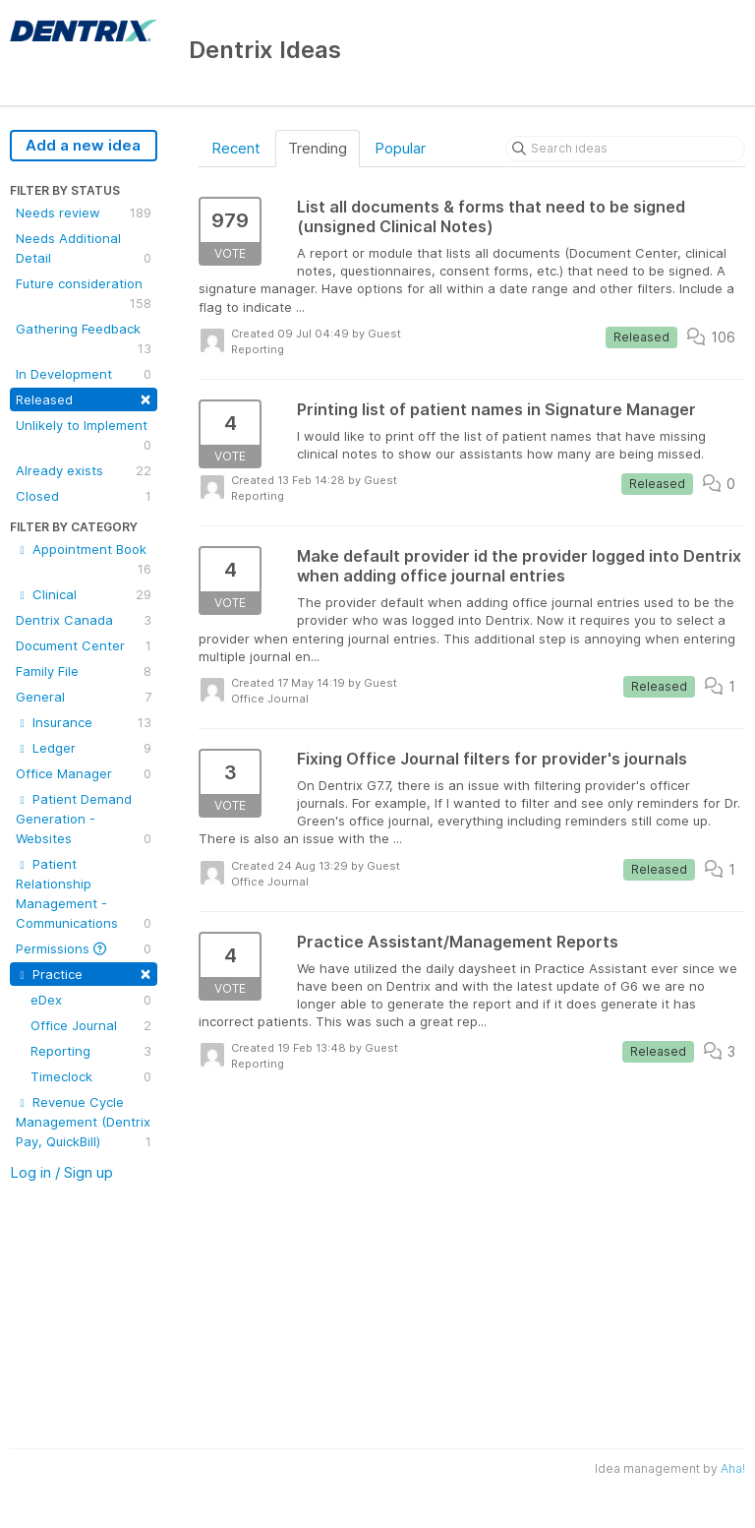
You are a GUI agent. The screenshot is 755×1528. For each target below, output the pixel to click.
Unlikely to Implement (83, 436)
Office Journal (90, 1025)
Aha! (733, 1468)
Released (83, 398)
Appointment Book (83, 560)
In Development (83, 374)
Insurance (83, 722)
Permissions (83, 948)
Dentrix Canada (83, 620)
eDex (90, 999)
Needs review (83, 212)
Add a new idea (83, 145)
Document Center (83, 645)
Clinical (83, 594)
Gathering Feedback (83, 339)
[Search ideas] (625, 148)
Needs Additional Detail (83, 249)
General (83, 696)
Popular (400, 148)
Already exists (83, 470)
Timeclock (90, 1076)
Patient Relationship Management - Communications (83, 894)
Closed (83, 496)
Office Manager (83, 773)
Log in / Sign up (61, 1172)
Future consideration (83, 294)
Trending (317, 148)
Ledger (83, 748)
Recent (236, 148)
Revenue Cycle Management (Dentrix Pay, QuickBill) (83, 1122)
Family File (83, 671)
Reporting (90, 1051)
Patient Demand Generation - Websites (83, 819)
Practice (83, 972)
